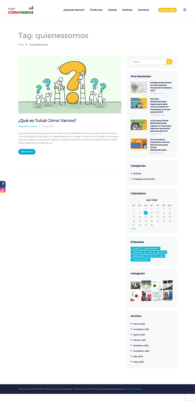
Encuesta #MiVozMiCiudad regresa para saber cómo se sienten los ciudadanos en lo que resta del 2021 (161, 109)
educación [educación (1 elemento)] (160, 260)
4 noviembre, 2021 (157, 119)
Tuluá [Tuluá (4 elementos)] (160, 264)
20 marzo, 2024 (156, 96)
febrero (139, 348)
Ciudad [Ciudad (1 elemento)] (136, 256)
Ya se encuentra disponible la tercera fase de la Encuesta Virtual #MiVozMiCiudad (160, 152)
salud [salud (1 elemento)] (151, 264)
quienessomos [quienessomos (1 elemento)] (139, 264)
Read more (27, 152)
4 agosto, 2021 (156, 141)
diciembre (141, 354)
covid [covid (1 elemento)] (149, 260)
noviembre (141, 337)
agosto (139, 343)
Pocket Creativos (134, 397)
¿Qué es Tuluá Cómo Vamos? (50, 121)
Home (21, 44)
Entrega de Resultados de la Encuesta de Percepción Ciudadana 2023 (158, 88)
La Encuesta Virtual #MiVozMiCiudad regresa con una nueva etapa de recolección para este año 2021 (161, 131)
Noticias (137, 182)
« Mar (133, 236)
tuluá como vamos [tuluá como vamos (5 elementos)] (141, 267)
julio (138, 364)
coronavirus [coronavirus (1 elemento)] (138, 260)
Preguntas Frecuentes (27, 127)
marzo (139, 332)
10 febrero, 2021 (156, 161)
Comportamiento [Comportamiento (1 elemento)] (150, 256)
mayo (138, 370)
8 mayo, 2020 (48, 127)
